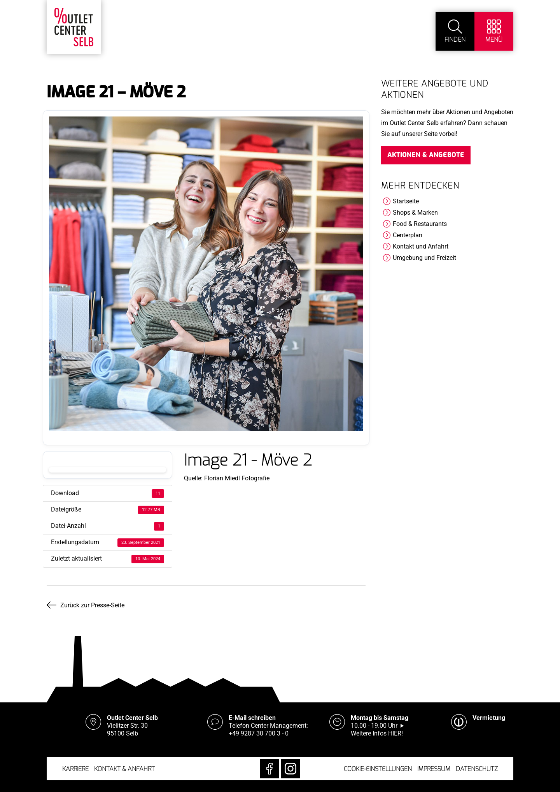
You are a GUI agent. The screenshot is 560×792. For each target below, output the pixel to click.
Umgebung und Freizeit (424, 257)
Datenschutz (477, 769)
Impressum (433, 769)
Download (107, 470)
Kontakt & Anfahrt (124, 769)
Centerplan (407, 235)
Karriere (75, 769)
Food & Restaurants (420, 224)
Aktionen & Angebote (425, 155)
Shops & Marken (415, 212)
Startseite (406, 201)
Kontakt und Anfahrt (420, 246)
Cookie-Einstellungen (378, 769)
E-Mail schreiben (252, 717)
